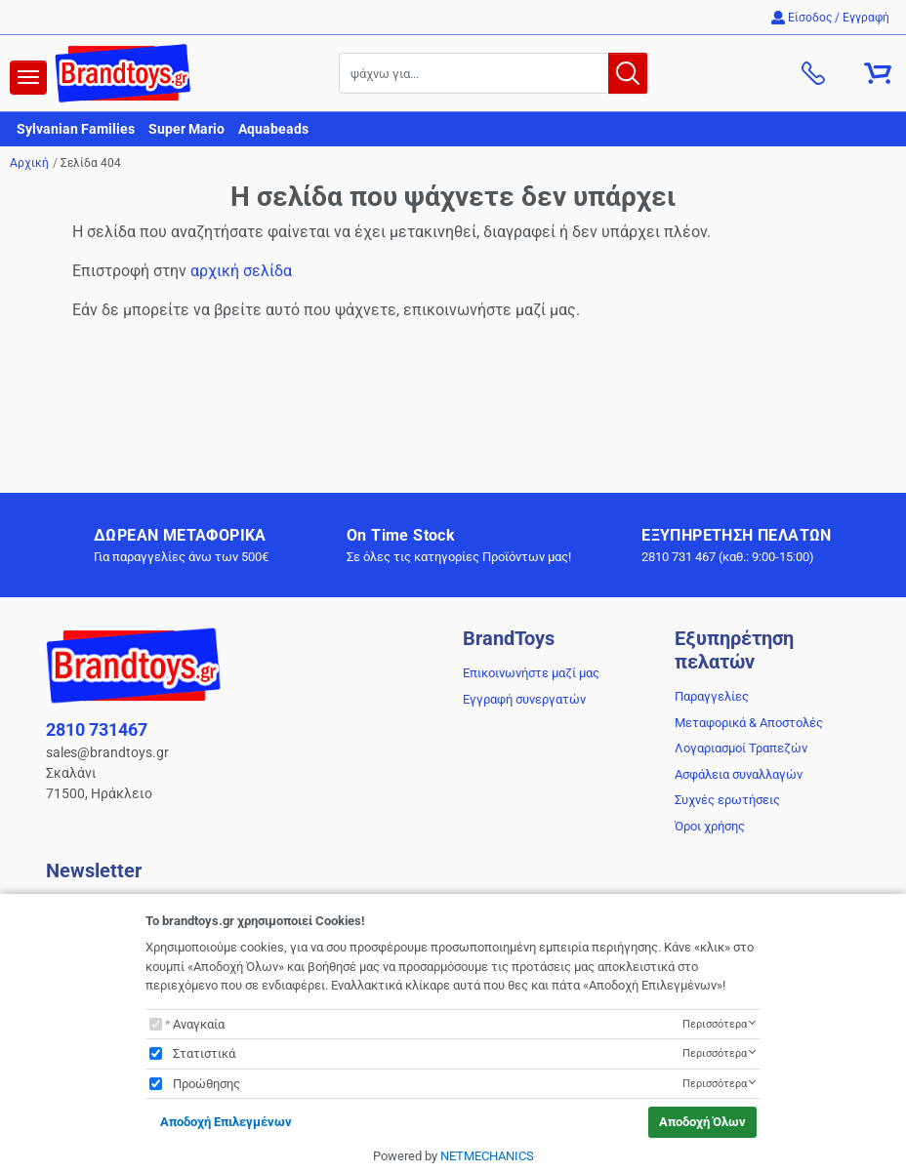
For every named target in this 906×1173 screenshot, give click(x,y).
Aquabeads (273, 129)
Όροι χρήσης (710, 826)
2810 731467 (96, 729)
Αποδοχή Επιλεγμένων (226, 1121)
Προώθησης (206, 1083)
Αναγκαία (199, 1024)
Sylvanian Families (76, 129)
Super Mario (186, 129)
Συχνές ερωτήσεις (727, 799)
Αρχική (29, 163)
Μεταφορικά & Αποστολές (749, 722)
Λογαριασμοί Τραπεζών (741, 748)
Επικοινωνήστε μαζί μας (531, 673)
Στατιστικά (204, 1053)
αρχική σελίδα (241, 271)
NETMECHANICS (487, 1156)
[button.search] (627, 73)
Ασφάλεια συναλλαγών (739, 774)
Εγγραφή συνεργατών (524, 699)
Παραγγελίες (712, 696)
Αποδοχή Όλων (702, 1121)
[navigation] (28, 78)
